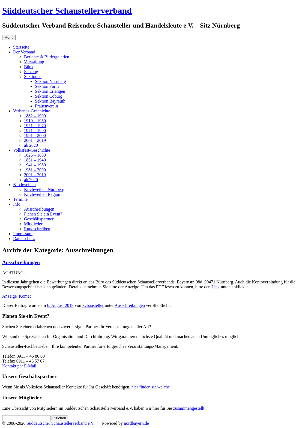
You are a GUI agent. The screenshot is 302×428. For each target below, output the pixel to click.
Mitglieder (33, 224)
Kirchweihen (24, 184)
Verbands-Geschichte (31, 111)
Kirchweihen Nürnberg (44, 189)
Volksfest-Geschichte (31, 150)
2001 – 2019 (35, 140)
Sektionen (32, 76)
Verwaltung (34, 61)
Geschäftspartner (38, 219)
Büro (28, 66)
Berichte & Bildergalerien (46, 57)
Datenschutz (24, 238)
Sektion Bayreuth (50, 101)
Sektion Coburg (48, 96)
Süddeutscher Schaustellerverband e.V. (60, 423)
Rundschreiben (37, 228)
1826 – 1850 (35, 155)
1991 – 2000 (35, 135)
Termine (20, 199)
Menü (8, 37)
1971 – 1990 (35, 130)
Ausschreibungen (39, 209)
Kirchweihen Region (42, 194)
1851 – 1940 (35, 160)
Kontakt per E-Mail (19, 366)
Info (16, 204)
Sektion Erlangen (50, 91)
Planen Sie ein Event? (43, 214)
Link (215, 287)
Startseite (21, 47)
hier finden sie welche (150, 387)
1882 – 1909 (35, 115)
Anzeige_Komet (16, 296)
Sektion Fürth (47, 86)
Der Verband (24, 52)
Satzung (31, 71)
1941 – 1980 (35, 165)
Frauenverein (46, 106)
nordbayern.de (136, 423)
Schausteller (93, 305)
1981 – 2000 (35, 169)
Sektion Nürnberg (50, 81)
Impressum (22, 233)
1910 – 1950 (35, 120)
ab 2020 (31, 145)
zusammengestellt (189, 408)
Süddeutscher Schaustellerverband (67, 11)
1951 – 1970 (35, 125)
